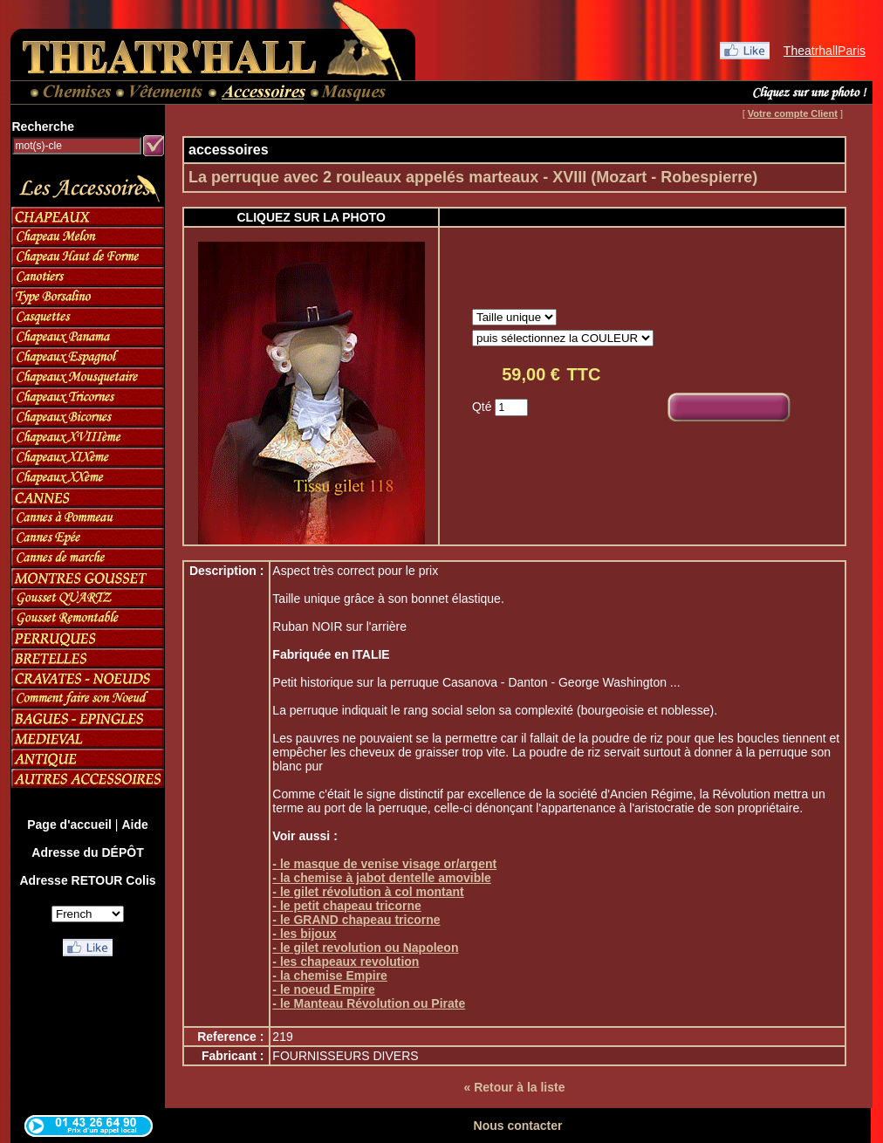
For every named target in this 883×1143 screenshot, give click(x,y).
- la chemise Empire (329, 975)
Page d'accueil (69, 825)
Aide (134, 825)
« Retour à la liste (514, 1087)
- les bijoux (304, 934)
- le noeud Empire (323, 989)
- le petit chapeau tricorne (346, 906)
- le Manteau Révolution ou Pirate (368, 1003)
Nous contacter (518, 1126)
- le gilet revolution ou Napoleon (365, 948)
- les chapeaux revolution (345, 961)
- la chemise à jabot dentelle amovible (381, 878)
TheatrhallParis (825, 51)
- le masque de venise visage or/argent (384, 864)
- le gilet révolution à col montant (367, 892)
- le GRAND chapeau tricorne (356, 920)
